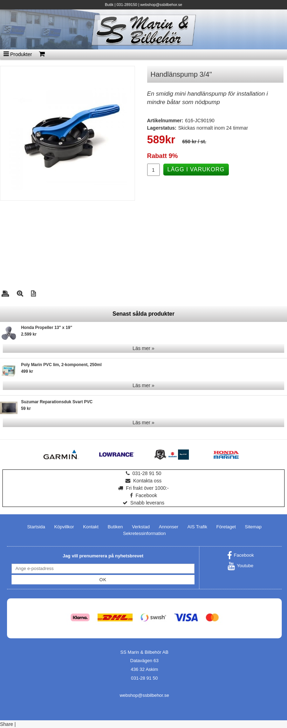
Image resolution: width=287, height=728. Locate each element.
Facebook (143, 495)
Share (6, 724)
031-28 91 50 (143, 473)
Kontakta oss (143, 480)
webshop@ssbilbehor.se (161, 4)
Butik (109, 4)
